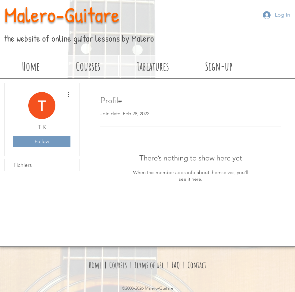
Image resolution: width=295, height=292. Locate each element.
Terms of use (149, 265)
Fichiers (23, 165)
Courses (119, 265)
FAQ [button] (175, 265)
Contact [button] (197, 265)
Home (95, 265)
